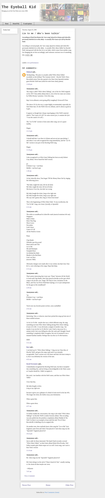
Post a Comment (30, 476)
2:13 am (28, 269)
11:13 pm (29, 131)
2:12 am (28, 207)
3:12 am (28, 343)
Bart (27, 347)
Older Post (69, 485)
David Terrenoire (32, 364)
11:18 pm (29, 150)
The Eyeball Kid (19, 7)
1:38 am (28, 171)
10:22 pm (29, 433)
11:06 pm (29, 84)
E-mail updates (27, 23)
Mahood (29, 72)
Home (6, 23)
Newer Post (26, 485)
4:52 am (28, 359)
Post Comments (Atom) (52, 492)
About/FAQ (16, 23)
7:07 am (28, 471)
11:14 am (29, 450)
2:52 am (28, 309)
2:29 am (28, 288)
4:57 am (28, 406)
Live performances (32, 63)
